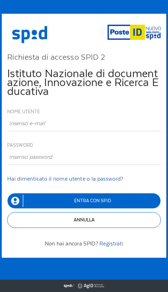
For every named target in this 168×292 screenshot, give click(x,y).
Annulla (84, 219)
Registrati (111, 243)
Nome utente (23, 111)
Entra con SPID (92, 200)
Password (20, 145)
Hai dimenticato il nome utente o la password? (65, 178)
